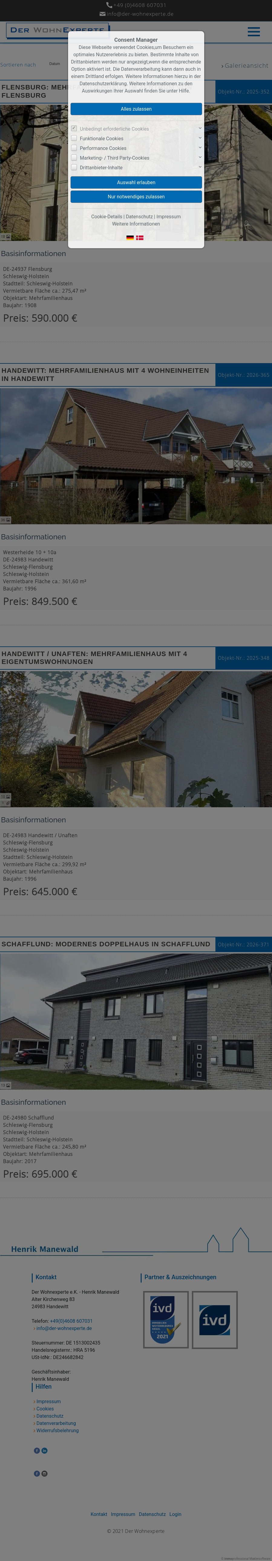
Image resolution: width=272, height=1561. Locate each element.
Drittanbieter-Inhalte (101, 168)
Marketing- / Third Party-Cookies (114, 158)
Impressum (168, 217)
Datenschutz (139, 217)
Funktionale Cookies (101, 138)
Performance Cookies (103, 148)
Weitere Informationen (136, 224)
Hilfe (184, 91)
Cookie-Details (107, 217)
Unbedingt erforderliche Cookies (114, 129)
